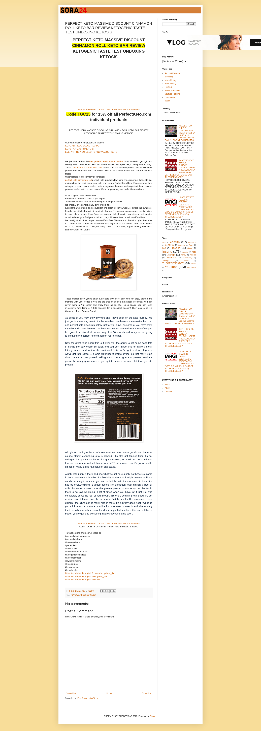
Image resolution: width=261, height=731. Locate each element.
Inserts (167, 251)
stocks (186, 261)
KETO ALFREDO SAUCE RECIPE (82, 145)
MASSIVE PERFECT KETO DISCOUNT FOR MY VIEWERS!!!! (109, 109)
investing (185, 252)
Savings (166, 260)
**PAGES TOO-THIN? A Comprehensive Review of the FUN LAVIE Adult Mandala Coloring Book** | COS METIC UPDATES (180, 133)
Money (183, 255)
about (167, 101)
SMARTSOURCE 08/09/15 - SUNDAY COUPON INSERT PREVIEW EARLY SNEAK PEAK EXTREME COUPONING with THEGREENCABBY (180, 169)
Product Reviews (172, 73)
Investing (169, 77)
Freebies (175, 248)
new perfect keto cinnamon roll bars (106, 161)
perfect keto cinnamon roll (78, 180)
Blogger (153, 716)
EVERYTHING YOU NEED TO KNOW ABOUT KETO (91, 152)
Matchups (171, 255)
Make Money (170, 80)
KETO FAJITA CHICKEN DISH (80, 149)
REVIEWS (75, 595)
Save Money (170, 83)
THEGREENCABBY (88, 595)
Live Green (170, 97)
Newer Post (71, 693)
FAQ (164, 248)
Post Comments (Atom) (87, 698)
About (167, 388)
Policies (193, 255)
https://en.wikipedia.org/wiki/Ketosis (82, 579)
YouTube (171, 267)
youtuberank (191, 267)
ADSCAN (175, 242)
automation (192, 242)
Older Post (146, 693)
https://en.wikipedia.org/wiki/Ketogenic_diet (86, 576)
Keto (194, 252)
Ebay (190, 245)
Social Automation (173, 90)
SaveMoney (187, 258)
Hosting (168, 87)
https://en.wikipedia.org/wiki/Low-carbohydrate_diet (90, 573)
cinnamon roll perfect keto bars (87, 167)
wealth (193, 263)
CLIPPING (169, 245)
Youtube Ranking (172, 94)
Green (189, 248)
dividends (181, 245)
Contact (168, 391)
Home (109, 693)
